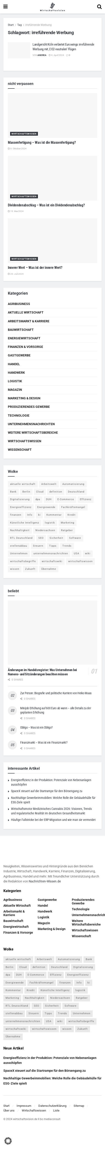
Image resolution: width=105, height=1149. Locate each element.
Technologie (18, 415)
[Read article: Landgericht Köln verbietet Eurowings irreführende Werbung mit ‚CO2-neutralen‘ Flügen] (19, 50)
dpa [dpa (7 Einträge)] (37, 499)
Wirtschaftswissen (24, 134)
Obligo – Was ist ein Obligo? (36, 727)
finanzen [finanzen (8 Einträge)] (15, 514)
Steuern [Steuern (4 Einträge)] (38, 545)
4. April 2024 (56, 55)
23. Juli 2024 (16, 274)
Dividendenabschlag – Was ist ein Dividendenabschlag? (46, 205)
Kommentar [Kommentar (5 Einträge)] (54, 514)
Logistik (15, 381)
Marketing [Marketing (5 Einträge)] (67, 522)
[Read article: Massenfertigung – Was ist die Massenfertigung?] (52, 115)
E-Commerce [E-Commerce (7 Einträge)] (65, 499)
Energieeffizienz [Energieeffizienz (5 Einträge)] (20, 507)
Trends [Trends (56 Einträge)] (67, 545)
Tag (19, 25)
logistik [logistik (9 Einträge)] (50, 522)
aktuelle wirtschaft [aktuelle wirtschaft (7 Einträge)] (22, 484)
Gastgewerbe (19, 355)
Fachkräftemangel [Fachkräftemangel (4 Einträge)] (73, 507)
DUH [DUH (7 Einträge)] (49, 499)
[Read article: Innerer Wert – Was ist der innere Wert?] (52, 240)
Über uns (9, 1110)
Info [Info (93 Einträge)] (29, 514)
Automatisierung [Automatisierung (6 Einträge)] (73, 484)
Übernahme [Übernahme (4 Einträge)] (48, 569)
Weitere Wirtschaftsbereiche (33, 432)
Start (11, 25)
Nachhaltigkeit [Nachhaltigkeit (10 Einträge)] (20, 530)
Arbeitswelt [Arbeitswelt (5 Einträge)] (49, 484)
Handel (14, 364)
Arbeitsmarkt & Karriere (28, 321)
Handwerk (16, 372)
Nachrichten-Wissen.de (45, 881)
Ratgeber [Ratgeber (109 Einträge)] (67, 530)
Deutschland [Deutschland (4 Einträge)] (76, 491)
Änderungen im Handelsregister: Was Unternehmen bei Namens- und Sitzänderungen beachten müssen (42, 672)
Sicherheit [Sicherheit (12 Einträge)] (56, 538)
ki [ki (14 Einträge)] (39, 514)
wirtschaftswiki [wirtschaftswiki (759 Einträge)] (52, 561)
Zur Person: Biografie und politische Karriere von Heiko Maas (56, 693)
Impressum (24, 1105)
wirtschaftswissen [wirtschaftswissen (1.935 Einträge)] (80, 561)
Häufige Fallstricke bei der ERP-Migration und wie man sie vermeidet (53, 820)
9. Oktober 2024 (17, 148)
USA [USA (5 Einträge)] (76, 553)
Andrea (41, 55)
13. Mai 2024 (16, 211)
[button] (8, 1141)
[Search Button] (99, 6)
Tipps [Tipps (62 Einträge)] (53, 545)
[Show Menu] (5, 6)
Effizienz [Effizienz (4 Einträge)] (85, 499)
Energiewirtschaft (24, 338)
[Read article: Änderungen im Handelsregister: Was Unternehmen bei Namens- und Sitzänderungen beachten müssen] (52, 633)
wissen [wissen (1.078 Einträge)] (14, 569)
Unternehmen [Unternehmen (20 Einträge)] (19, 553)
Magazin (15, 389)
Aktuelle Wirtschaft (26, 312)
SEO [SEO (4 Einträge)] (41, 538)
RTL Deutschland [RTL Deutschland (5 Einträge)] (21, 538)
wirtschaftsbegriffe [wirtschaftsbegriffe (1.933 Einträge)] (23, 561)
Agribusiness (19, 304)
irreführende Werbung (38, 25)
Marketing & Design (24, 398)
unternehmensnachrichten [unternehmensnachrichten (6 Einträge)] (50, 553)
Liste (56, 1110)
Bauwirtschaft (21, 329)
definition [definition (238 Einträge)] (55, 491)
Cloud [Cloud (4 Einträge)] (40, 491)
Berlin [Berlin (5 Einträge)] (26, 491)
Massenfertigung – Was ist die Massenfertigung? (42, 142)
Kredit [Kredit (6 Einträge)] (72, 514)
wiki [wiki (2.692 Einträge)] (87, 553)
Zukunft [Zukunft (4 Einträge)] (30, 569)
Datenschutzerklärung (52, 1105)
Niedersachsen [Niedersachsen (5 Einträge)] (45, 530)
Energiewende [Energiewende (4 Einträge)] (46, 507)
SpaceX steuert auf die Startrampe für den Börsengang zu (46, 791)
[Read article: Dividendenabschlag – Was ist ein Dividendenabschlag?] (52, 178)
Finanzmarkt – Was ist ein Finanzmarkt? (43, 742)
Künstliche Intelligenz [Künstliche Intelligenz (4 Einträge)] (24, 522)
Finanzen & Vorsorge (25, 347)
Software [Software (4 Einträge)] (75, 538)
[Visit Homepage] (52, 6)
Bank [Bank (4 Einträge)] (13, 491)
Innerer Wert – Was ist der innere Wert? (35, 267)
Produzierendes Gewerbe (29, 407)
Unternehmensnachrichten (31, 424)
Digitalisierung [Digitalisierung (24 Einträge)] (20, 499)
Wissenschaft (20, 449)
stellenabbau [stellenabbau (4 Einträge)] (18, 545)
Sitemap (79, 1105)
